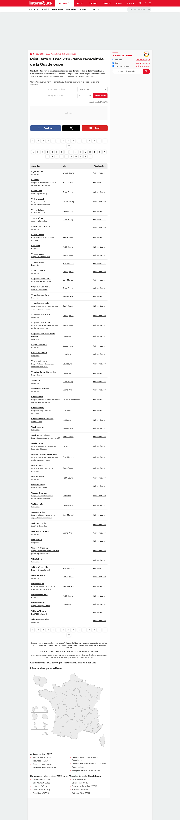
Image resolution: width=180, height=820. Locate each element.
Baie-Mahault (68, 263)
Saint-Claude (68, 237)
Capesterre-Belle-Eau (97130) (84, 786)
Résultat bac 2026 (42, 54)
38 (68, 141)
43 (79, 141)
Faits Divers (57, 9)
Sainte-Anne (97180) (41, 789)
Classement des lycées (42, 764)
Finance (107, 3)
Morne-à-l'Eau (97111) (81, 789)
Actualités (64, 3)
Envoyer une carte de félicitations (86, 770)
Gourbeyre (67, 364)
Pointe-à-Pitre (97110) (81, 793)
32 (63, 141)
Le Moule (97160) (79, 779)
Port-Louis (67, 410)
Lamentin (67, 446)
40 (73, 141)
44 (84, 141)
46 (94, 141)
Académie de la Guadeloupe (64, 54)
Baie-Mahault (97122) (41, 783)
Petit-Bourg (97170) (40, 793)
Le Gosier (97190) (39, 786)
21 (58, 141)
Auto (119, 3)
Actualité (117, 60)
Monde (83, 9)
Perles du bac (78, 767)
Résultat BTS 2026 (40, 761)
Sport (79, 3)
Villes (92, 9)
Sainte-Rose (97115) (80, 783)
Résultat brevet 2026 (41, 757)
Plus (131, 3)
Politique (33, 9)
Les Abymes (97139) (41, 779)
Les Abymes (68, 272)
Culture (93, 3)
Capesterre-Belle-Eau (72, 399)
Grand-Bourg (68, 173)
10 (53, 141)
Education (71, 9)
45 (89, 141)
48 (69, 146)
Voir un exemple (143, 60)
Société (45, 9)
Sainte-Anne (68, 390)
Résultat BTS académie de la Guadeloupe (89, 763)
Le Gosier (67, 336)
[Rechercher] (139, 9)
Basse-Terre (68, 182)
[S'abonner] (131, 71)
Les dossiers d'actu (121, 66)
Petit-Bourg (68, 192)
